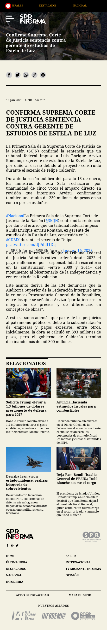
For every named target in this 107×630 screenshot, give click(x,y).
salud (71, 556)
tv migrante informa (83, 569)
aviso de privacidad (32, 595)
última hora (16, 562)
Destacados (62, 5)
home (10, 556)
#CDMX (13, 239)
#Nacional (15, 215)
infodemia (14, 582)
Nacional (94, 5)
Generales (29, 5)
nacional (14, 575)
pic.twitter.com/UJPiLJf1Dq (31, 244)
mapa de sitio (80, 595)
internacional (78, 562)
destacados (16, 569)
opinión (72, 575)
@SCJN (51, 220)
